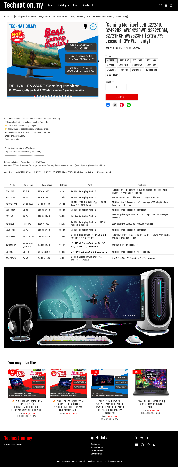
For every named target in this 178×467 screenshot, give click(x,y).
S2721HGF (124, 60)
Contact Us (89, 5)
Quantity (110, 82)
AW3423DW (112, 75)
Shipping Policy (115, 461)
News (76, 5)
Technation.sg (97, 447)
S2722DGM (138, 60)
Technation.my (23, 5)
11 (62, 96)
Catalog (63, 5)
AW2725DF (112, 70)
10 (60, 96)
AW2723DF (151, 65)
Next (97, 61)
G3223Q (124, 70)
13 (68, 96)
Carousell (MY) (97, 450)
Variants (109, 56)
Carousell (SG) (96, 454)
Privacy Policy (78, 461)
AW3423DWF (151, 70)
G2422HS (111, 60)
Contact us (95, 444)
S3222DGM (151, 60)
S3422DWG (137, 65)
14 (71, 96)
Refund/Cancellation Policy (96, 461)
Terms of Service (63, 461)
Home (51, 5)
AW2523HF (123, 65)
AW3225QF (137, 70)
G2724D (110, 65)
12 (65, 96)
